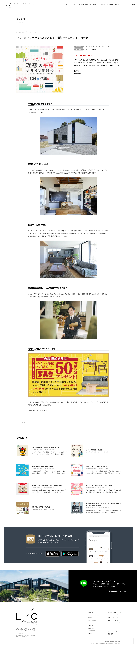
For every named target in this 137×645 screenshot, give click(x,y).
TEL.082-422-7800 (21, 637)
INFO (90, 623)
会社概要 (110, 634)
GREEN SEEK (113, 617)
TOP (66, 4)
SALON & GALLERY (94, 615)
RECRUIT (91, 633)
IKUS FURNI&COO (114, 612)
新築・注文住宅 (32, 32)
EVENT (73, 4)
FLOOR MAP (92, 620)
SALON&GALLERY (84, 4)
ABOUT (102, 4)
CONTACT (119, 4)
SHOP (95, 4)
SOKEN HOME (113, 620)
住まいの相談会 (22, 32)
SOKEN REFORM (114, 623)
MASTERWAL (113, 615)
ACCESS (110, 4)
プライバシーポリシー (114, 631)
